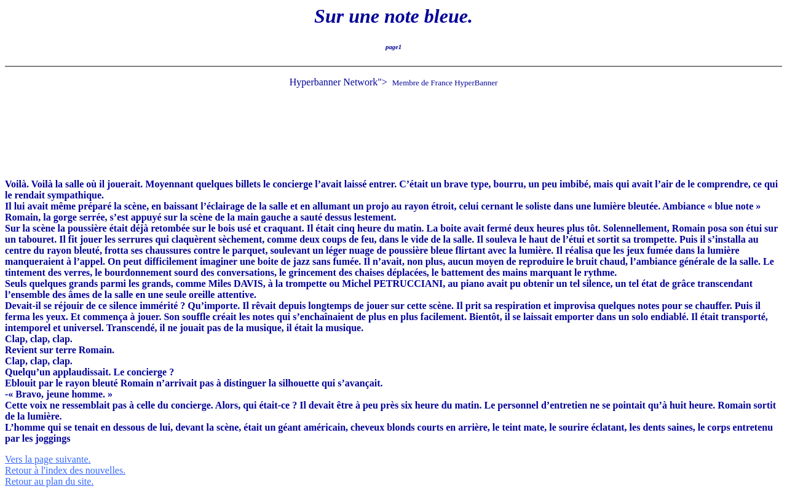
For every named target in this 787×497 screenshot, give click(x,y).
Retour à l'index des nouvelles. (65, 470)
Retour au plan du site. (49, 481)
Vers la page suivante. (48, 459)
